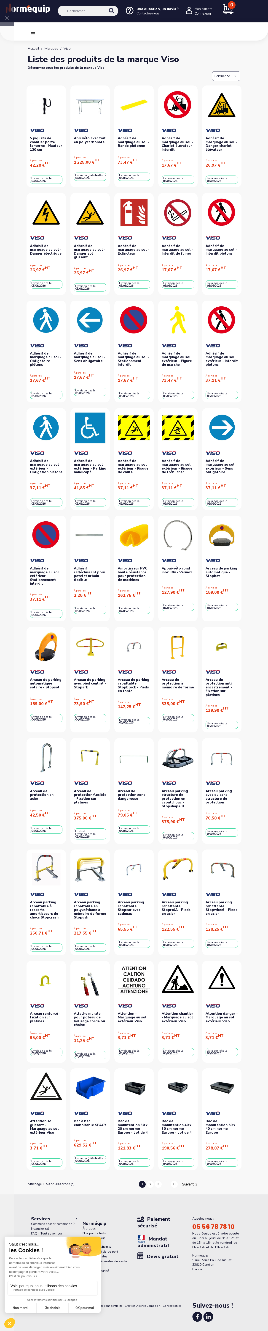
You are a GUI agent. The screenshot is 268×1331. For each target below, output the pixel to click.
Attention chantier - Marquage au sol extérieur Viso (177, 1017)
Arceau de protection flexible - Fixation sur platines (90, 797)
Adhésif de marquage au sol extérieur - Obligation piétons (46, 467)
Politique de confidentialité (105, 1306)
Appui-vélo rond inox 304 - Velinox (177, 570)
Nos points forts (94, 1233)
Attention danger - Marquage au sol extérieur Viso (222, 1017)
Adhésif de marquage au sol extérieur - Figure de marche (177, 359)
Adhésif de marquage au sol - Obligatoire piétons (46, 359)
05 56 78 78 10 (213, 1226)
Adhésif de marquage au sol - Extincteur (133, 250)
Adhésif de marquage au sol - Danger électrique (46, 250)
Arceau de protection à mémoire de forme (178, 683)
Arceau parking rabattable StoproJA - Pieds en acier (176, 908)
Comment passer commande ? (53, 1224)
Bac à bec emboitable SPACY (90, 1123)
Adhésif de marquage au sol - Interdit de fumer (177, 250)
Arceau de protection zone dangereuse (131, 795)
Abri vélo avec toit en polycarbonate (90, 140)
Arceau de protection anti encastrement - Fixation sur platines (219, 687)
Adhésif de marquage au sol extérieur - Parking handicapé (90, 467)
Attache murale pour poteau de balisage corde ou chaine (89, 1019)
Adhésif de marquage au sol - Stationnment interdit (133, 359)
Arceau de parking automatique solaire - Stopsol (46, 683)
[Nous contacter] (152, 11)
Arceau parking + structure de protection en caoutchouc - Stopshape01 (176, 798)
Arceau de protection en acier (42, 795)
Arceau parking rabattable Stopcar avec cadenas (131, 908)
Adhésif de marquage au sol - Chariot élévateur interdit (177, 144)
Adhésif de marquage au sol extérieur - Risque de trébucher (177, 467)
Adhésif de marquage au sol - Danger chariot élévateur (221, 144)
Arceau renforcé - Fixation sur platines (45, 1017)
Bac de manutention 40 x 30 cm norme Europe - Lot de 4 (177, 1127)
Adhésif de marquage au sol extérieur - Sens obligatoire (220, 467)
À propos (89, 1228)
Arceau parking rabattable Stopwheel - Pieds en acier (221, 908)
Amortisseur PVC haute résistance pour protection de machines (132, 574)
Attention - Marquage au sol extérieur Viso (132, 1017)
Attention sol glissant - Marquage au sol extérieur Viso (44, 1127)
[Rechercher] (88, 11)
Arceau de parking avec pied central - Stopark (90, 683)
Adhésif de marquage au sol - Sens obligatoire (89, 357)
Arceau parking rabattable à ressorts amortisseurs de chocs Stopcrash (44, 910)
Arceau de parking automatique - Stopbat (221, 572)
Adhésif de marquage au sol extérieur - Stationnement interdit (44, 576)
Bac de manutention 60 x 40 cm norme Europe (220, 1127)
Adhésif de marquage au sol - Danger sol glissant (89, 252)
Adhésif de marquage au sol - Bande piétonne (133, 142)
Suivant (190, 1184)
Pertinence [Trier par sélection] (226, 76)
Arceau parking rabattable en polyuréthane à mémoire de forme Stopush (90, 910)
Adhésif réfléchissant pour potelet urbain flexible (89, 574)
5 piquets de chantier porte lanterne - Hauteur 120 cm (46, 144)
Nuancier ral (40, 1228)
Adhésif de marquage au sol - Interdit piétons (221, 250)
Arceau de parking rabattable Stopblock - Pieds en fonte (133, 685)
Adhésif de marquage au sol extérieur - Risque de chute (133, 467)
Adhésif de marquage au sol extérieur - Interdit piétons (222, 359)
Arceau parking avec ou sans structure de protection (219, 797)
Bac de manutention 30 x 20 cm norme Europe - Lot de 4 (133, 1127)
